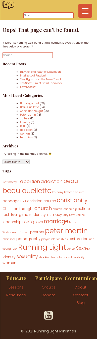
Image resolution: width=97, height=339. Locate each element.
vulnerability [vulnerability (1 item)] (76, 257)
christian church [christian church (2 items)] (41, 200)
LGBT (23, 126)
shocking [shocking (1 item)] (45, 257)
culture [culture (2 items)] (84, 208)
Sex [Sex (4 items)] (79, 248)
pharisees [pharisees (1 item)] (9, 239)
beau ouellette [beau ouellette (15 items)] (27, 191)
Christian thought (31, 111)
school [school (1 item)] (71, 249)
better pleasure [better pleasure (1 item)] (74, 192)
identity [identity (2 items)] (39, 214)
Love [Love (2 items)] (39, 221)
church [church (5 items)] (43, 208)
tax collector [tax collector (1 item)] (59, 257)
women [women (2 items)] (9, 262)
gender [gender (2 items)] (25, 214)
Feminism (26, 137)
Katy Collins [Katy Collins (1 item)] (77, 215)
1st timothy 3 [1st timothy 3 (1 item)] (11, 182)
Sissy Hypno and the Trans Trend (40, 79)
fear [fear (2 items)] (14, 214)
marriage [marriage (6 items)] (56, 221)
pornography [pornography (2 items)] (28, 238)
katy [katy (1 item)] (65, 215)
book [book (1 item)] (23, 201)
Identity (25, 122)
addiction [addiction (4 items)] (52, 181)
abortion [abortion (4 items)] (30, 181)
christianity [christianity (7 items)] (72, 200)
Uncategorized (29, 103)
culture (24, 118)
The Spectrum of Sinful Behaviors (41, 83)
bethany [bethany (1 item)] (57, 192)
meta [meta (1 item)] (25, 232)
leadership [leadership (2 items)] (12, 221)
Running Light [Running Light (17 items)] (42, 247)
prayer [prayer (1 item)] (45, 239)
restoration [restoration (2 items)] (78, 238)
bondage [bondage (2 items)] (11, 200)
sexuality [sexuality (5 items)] (27, 256)
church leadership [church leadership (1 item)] (65, 209)
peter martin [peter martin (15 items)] (66, 231)
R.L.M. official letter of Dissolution (40, 72)
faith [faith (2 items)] (6, 214)
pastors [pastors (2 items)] (37, 231)
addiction (26, 130)
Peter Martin (28, 115)
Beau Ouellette (29, 107)
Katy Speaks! (28, 87)
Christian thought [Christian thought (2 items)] (18, 208)
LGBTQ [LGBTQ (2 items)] (28, 221)
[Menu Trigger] (85, 11)
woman (25, 134)
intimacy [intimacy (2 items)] (54, 214)
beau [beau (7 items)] (70, 181)
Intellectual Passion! (33, 75)
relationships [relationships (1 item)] (59, 239)
